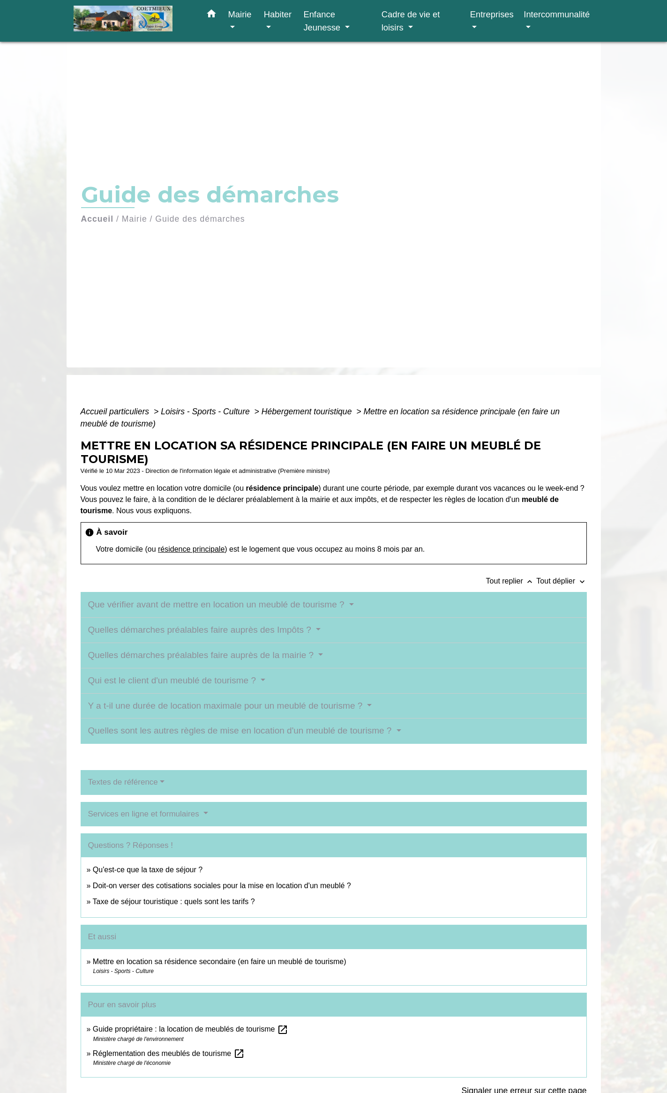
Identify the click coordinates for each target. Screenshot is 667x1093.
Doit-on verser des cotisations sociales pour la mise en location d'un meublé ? (222, 886)
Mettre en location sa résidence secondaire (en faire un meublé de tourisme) (219, 962)
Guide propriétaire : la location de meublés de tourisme (190, 1029)
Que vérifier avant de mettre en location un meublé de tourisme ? (217, 604)
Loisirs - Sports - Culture (206, 411)
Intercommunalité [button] (557, 14)
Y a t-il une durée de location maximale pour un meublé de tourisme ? (226, 706)
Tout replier (511, 581)
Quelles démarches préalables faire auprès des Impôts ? (201, 630)
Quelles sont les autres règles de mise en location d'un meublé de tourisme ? (241, 730)
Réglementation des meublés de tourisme (169, 1053)
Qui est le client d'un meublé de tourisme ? (173, 680)
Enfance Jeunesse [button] (323, 20)
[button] (211, 15)
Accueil (97, 219)
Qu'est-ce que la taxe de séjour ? (147, 870)
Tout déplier (561, 581)
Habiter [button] (278, 14)
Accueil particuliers (116, 411)
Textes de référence (123, 782)
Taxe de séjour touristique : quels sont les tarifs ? (174, 902)
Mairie (134, 219)
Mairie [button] (240, 14)
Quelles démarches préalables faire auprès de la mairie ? (202, 655)
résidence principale (191, 549)
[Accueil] (132, 20)
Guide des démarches (200, 219)
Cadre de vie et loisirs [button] (411, 20)
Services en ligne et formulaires (145, 813)
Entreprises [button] (492, 14)
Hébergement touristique (308, 411)
